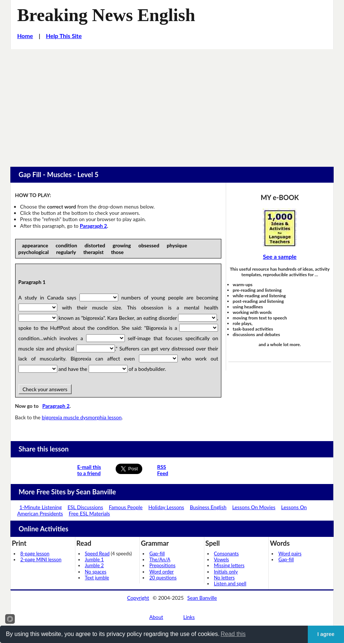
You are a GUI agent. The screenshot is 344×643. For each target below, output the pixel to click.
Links (189, 617)
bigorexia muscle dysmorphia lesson (82, 417)
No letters (224, 578)
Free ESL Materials (89, 513)
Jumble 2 (94, 565)
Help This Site (64, 35)
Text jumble (97, 578)
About (156, 617)
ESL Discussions (85, 507)
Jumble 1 (94, 559)
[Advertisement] (172, 104)
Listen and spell (230, 583)
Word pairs (289, 553)
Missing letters (229, 565)
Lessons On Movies (253, 507)
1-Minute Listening (40, 507)
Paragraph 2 (93, 226)
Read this (233, 634)
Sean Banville (202, 598)
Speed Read (97, 553)
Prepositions (162, 565)
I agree (325, 634)
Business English (208, 507)
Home (25, 35)
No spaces (95, 572)
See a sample (280, 256)
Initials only (226, 572)
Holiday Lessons (166, 507)
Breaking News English (106, 15)
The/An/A (159, 559)
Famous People (126, 507)
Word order (161, 572)
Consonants (226, 553)
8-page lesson (35, 553)
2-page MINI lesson (40, 559)
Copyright (138, 598)
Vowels (221, 559)
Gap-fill (157, 553)
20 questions (163, 578)
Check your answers (45, 389)
